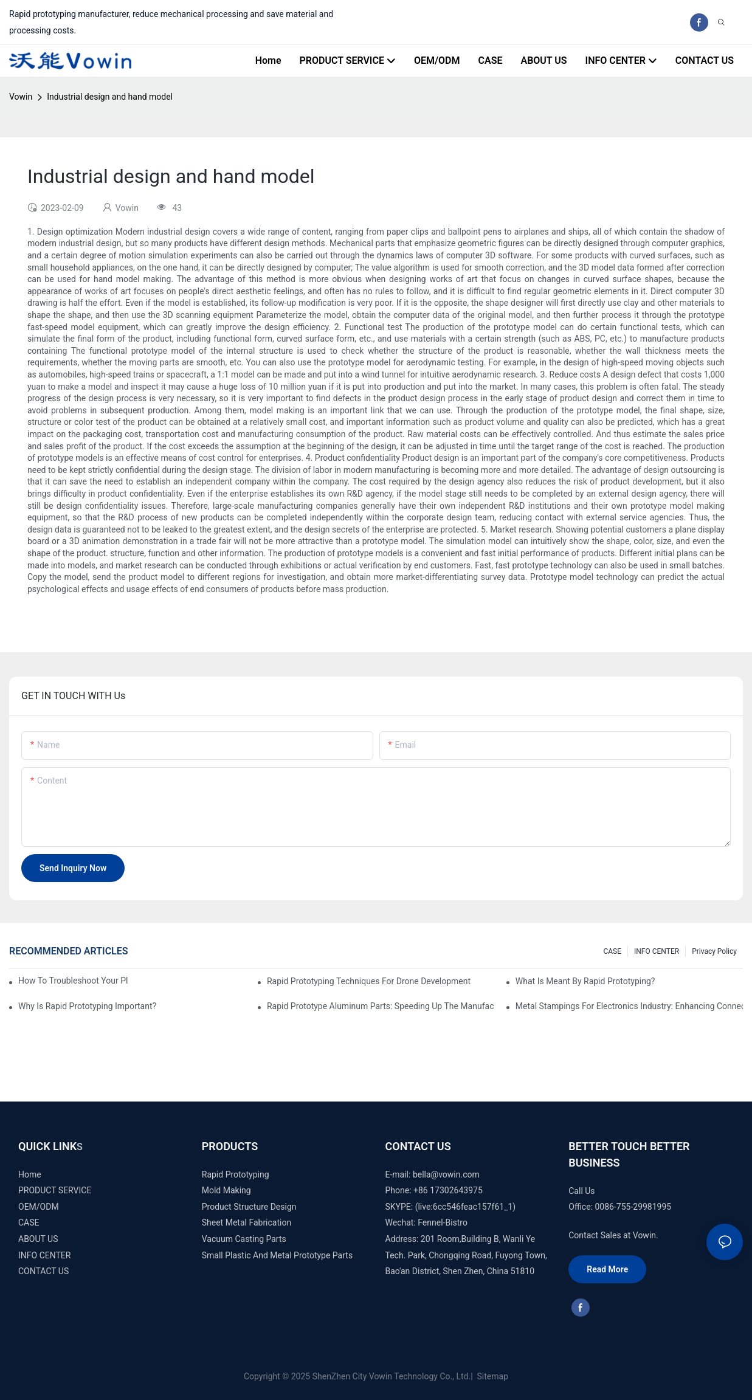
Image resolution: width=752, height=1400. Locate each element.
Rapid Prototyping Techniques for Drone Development (369, 981)
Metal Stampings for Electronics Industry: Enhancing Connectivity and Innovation (629, 1006)
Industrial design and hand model (110, 97)
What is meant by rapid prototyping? (585, 981)
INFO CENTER (656, 951)
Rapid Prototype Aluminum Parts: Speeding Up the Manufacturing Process (380, 1006)
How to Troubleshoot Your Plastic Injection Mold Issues (73, 980)
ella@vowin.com (449, 1174)
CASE (612, 951)
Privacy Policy (714, 951)
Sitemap (491, 1376)
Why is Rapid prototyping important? (87, 1006)
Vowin (20, 97)
